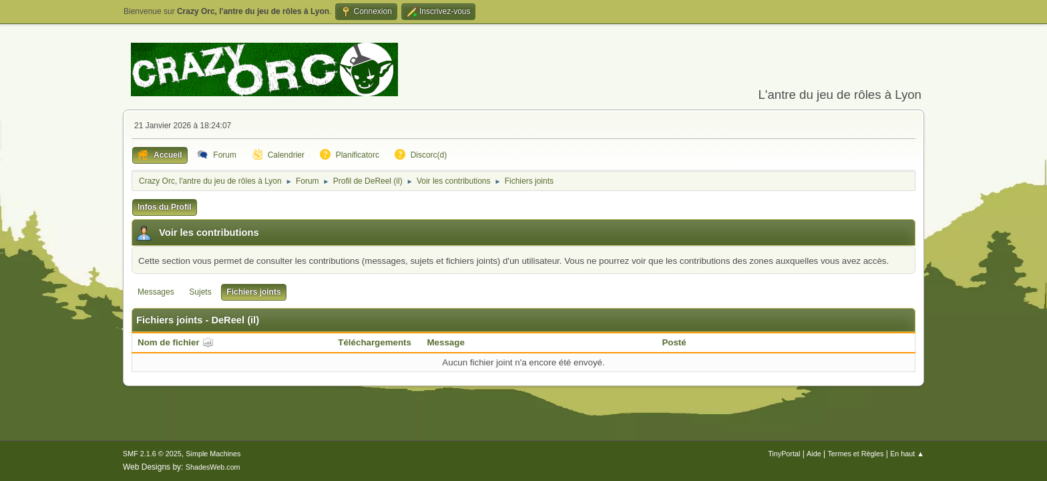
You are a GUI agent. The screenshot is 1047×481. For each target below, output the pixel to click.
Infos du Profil (165, 207)
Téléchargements (374, 342)
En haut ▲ (907, 454)
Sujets (200, 292)
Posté (674, 342)
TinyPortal (784, 454)
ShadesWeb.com (213, 467)
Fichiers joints (253, 292)
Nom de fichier (176, 342)
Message (446, 342)
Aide (814, 454)
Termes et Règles (855, 454)
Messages (156, 292)
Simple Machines (213, 454)
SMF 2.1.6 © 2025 (152, 454)
